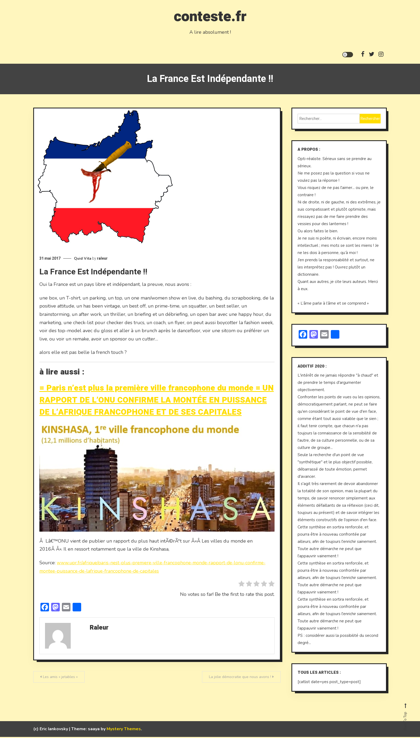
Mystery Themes (124, 730)
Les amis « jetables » (60, 677)
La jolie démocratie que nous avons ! (240, 677)
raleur (102, 260)
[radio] (241, 586)
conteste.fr (210, 15)
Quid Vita (82, 259)
